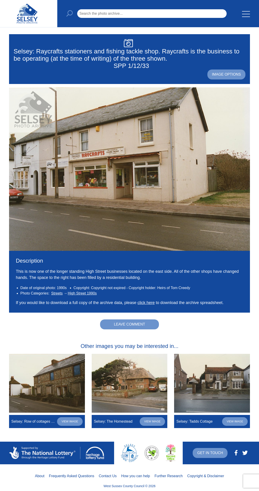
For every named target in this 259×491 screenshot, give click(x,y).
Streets (57, 293)
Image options (226, 74)
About (39, 476)
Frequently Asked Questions (71, 476)
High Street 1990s (82, 293)
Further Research (169, 476)
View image (70, 421)
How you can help (135, 476)
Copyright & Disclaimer (205, 476)
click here (146, 302)
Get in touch (210, 453)
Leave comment (129, 324)
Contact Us (108, 476)
